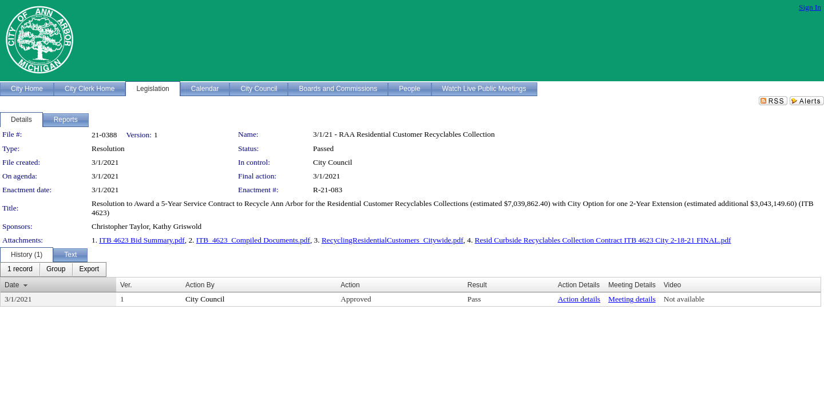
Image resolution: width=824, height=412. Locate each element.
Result (477, 285)
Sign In (810, 7)
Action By (200, 285)
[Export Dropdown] (89, 269)
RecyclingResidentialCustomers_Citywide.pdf (393, 240)
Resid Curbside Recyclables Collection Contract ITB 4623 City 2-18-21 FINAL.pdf (603, 240)
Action (349, 285)
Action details (579, 299)
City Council (332, 162)
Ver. (126, 285)
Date (12, 285)
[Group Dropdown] (55, 269)
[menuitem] (20, 269)
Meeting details (632, 299)
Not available (684, 299)
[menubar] (53, 269)
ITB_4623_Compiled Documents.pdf (253, 240)
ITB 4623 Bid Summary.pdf (141, 240)
